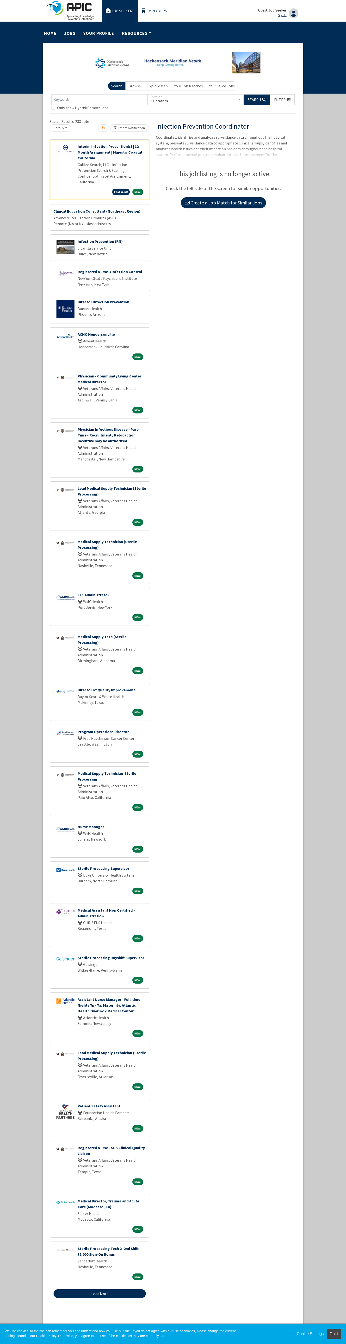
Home (50, 33)
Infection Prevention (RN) (100, 241)
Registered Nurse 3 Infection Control (110, 271)
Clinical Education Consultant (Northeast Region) (97, 211)
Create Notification (129, 128)
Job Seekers (120, 11)
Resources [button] (135, 33)
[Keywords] (99, 99)
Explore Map (157, 86)
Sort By (59, 128)
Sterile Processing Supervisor (103, 868)
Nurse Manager (91, 826)
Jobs (69, 33)
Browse (135, 86)
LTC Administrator (93, 594)
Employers (154, 11)
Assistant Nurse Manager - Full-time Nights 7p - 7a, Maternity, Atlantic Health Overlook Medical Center (109, 1005)
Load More (99, 1293)
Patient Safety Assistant (99, 1106)
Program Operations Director (103, 731)
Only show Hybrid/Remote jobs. (83, 107)
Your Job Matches (188, 86)
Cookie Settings (310, 1334)
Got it (334, 1334)
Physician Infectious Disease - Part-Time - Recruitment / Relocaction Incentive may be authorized (108, 435)
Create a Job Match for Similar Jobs (223, 203)
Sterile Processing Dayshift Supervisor (111, 957)
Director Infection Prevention (103, 301)
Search (116, 86)
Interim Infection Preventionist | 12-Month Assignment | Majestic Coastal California (110, 152)
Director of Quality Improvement (106, 689)
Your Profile (98, 33)
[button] (282, 99)
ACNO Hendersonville (96, 334)
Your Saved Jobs (222, 86)
